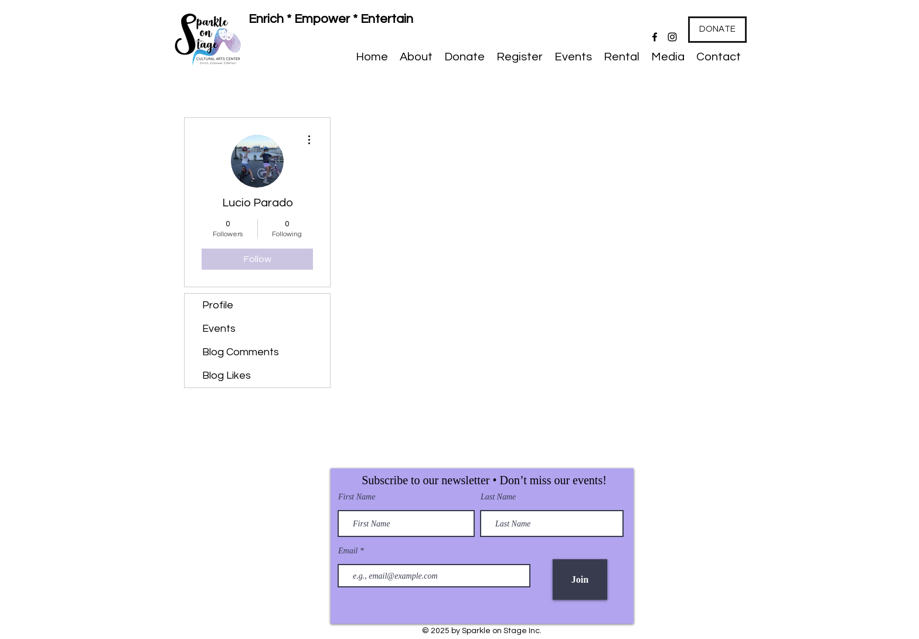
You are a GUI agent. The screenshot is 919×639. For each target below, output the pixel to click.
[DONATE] (717, 29)
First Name (356, 497)
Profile (217, 305)
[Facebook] (655, 37)
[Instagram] (672, 37)
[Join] (580, 579)
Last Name (498, 497)
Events (219, 328)
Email (349, 551)
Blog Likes (226, 375)
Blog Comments (240, 352)
